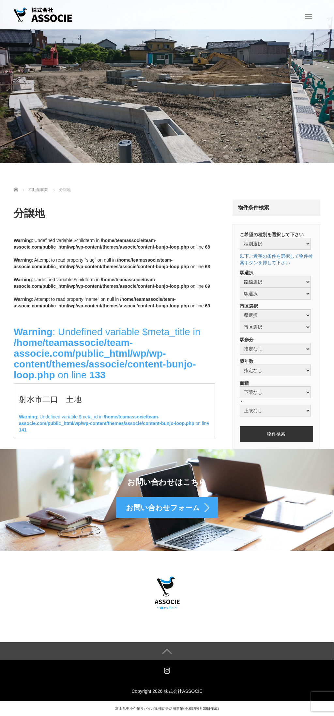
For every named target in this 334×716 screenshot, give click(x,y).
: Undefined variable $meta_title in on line (107, 353)
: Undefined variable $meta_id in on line (114, 423)
